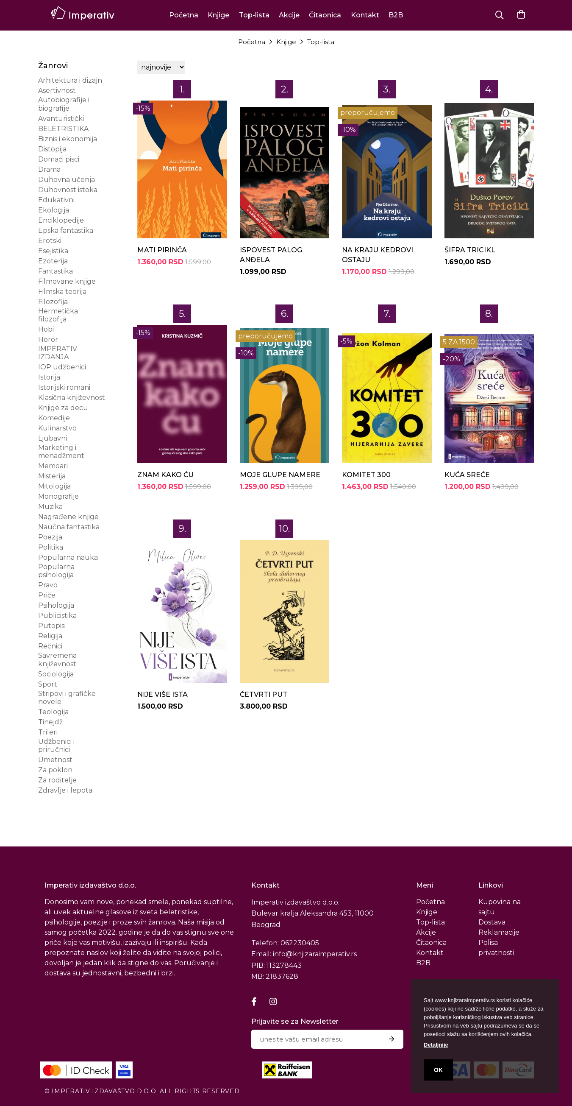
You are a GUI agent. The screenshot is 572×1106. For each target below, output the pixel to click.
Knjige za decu (63, 408)
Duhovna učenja (66, 180)
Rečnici (50, 646)
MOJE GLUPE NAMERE (280, 475)
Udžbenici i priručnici (56, 745)
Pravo (48, 585)
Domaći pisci (58, 159)
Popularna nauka (68, 557)
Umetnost (55, 760)
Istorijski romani (64, 387)
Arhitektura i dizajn (70, 80)
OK (438, 1070)
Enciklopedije (61, 220)
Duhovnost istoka (67, 190)
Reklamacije (498, 932)
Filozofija (53, 302)
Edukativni (56, 200)
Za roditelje (57, 780)
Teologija (53, 712)
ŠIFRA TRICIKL (469, 250)
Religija (50, 636)
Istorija (49, 377)
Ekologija (53, 210)
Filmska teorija (62, 292)
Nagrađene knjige (68, 517)
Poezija (50, 537)
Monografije (58, 496)
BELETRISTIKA (63, 129)
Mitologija (54, 486)
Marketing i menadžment (61, 452)
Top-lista (254, 15)
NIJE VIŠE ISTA (162, 694)
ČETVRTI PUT (263, 694)
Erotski (49, 241)
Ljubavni (52, 438)
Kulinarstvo (57, 428)
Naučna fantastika (69, 527)
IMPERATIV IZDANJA (57, 353)
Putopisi (52, 626)
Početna (183, 15)
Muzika (50, 507)
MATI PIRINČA (162, 250)
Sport (47, 684)
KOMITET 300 (366, 475)
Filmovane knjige (67, 281)
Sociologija (56, 674)
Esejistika (53, 251)
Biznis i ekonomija (67, 139)
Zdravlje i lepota (65, 790)
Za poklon (55, 770)
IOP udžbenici (62, 367)
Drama (49, 169)
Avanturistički (61, 119)
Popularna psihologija (56, 571)
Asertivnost (57, 91)
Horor (48, 339)
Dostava (491, 922)
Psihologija (56, 605)
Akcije (289, 15)
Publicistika (57, 616)
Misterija (52, 476)
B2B (396, 15)
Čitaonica (325, 15)
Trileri (48, 732)
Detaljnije (436, 1045)
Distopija (52, 149)
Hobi (46, 329)
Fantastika (55, 271)
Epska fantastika (65, 230)
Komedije (54, 418)
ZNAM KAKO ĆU (165, 475)
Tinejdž (50, 722)
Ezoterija (53, 261)
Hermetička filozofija (58, 315)
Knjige (218, 15)
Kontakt (365, 15)
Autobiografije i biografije (63, 104)
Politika (50, 547)
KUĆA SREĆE (467, 475)
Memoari (53, 466)
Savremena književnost (57, 659)
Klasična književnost (71, 398)
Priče (47, 595)
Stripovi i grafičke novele (67, 698)
